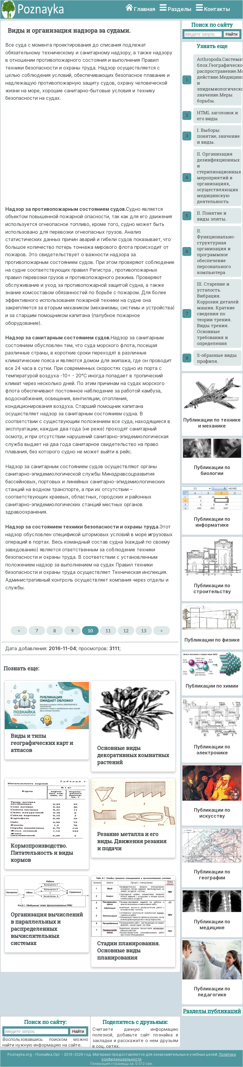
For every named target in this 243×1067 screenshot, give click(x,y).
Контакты (217, 9)
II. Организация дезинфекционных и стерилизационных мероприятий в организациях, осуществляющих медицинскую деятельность (219, 177)
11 (108, 630)
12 (125, 630)
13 (143, 630)
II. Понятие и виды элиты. (212, 216)
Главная (144, 9)
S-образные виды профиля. (217, 358)
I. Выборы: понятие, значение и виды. (218, 136)
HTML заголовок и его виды (217, 115)
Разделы (179, 9)
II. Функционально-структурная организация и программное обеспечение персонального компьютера (216, 251)
